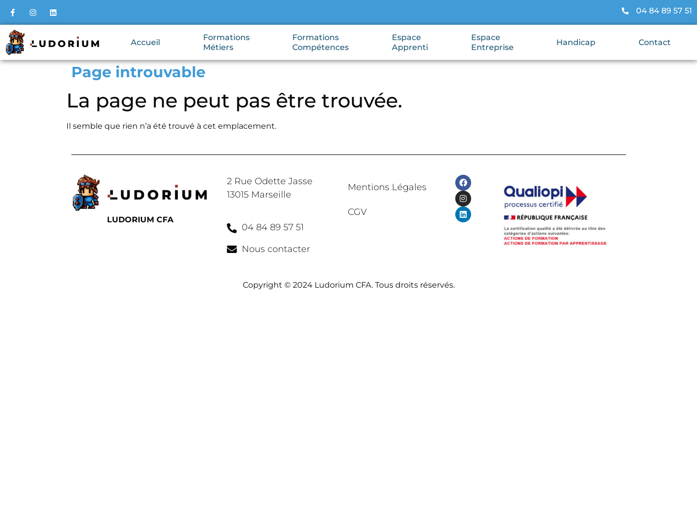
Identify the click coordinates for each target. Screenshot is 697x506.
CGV (357, 211)
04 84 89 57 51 (273, 227)
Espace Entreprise (492, 42)
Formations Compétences (320, 42)
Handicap (575, 42)
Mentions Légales (387, 187)
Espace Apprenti (410, 42)
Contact (655, 42)
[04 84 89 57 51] (232, 228)
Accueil (145, 42)
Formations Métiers (226, 42)
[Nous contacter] (232, 249)
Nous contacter (276, 249)
